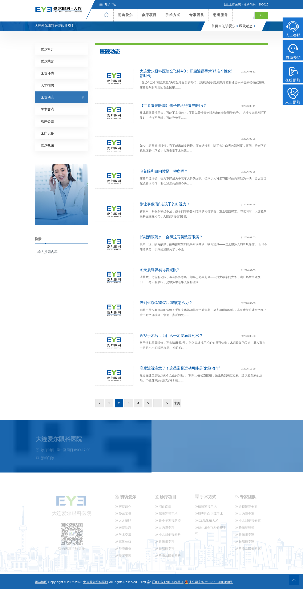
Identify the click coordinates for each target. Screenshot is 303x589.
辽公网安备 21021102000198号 (208, 582)
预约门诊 (108, 4)
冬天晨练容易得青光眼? (159, 269)
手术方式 (173, 15)
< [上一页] (100, 403)
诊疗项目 (149, 15)
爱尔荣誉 (47, 61)
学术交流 (47, 109)
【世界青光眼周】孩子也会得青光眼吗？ (173, 105)
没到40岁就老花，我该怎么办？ (166, 302)
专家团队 (196, 15)
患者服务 (220, 15)
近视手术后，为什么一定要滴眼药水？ (171, 335)
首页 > (216, 26)
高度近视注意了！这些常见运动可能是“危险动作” (180, 368)
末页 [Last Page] (177, 403)
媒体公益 (47, 121)
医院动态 (246, 26)
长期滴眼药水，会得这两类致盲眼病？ (171, 236)
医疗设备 (47, 133)
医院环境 (47, 73)
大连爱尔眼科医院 (95, 582)
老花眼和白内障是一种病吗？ (164, 171)
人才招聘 (47, 85)
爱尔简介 (47, 49)
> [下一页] (167, 403)
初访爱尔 (125, 15)
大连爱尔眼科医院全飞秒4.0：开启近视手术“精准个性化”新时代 (186, 73)
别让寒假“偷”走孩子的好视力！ (165, 203)
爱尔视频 (47, 145)
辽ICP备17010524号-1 (167, 582)
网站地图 (41, 582)
